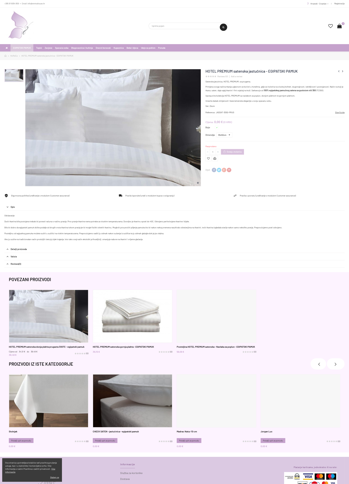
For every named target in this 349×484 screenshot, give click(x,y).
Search (223, 27)
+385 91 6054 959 (11, 3)
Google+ (224, 170)
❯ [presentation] (336, 363)
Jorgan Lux (266, 431)
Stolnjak (13, 431)
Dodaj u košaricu (232, 152)
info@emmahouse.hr (36, 3)
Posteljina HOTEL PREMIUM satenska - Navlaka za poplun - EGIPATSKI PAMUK (216, 346)
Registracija (339, 3)
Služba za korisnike (131, 472)
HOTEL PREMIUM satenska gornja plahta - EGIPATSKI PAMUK (123, 346)
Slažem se (54, 477)
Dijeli (214, 170)
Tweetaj (219, 170)
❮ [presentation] (318, 363)
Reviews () (222, 76)
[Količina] (212, 152)
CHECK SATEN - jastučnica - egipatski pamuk (116, 431)
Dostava (125, 478)
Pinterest (229, 170)
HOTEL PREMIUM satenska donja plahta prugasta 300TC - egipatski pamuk (46, 346)
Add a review (236, 76)
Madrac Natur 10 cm (187, 431)
